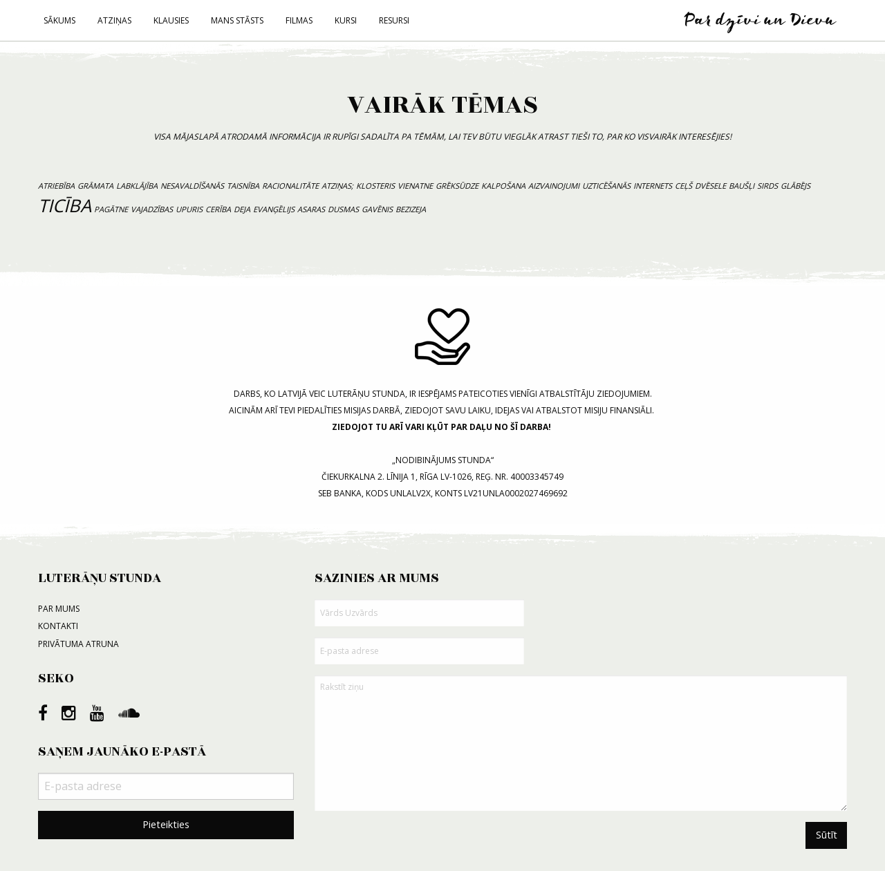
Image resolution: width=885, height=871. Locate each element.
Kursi (346, 20)
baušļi (741, 185)
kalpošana (503, 185)
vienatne (415, 185)
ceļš (683, 185)
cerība (218, 209)
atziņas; (337, 185)
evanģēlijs (274, 209)
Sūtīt (826, 834)
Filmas (299, 20)
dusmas (343, 209)
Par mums (59, 609)
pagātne (111, 209)
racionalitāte (290, 185)
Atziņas (114, 20)
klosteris (375, 185)
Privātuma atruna (78, 644)
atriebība (56, 185)
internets (652, 185)
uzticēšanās (606, 185)
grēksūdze (457, 185)
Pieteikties (165, 824)
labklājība (137, 185)
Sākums (59, 20)
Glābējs (795, 185)
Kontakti (58, 626)
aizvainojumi (553, 185)
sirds (767, 185)
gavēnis (377, 209)
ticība (64, 206)
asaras (311, 209)
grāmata (95, 185)
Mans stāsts (237, 20)
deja (242, 209)
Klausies (171, 20)
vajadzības (152, 209)
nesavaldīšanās (192, 185)
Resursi (394, 20)
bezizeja (410, 209)
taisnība (243, 185)
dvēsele (710, 185)
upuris (189, 209)
